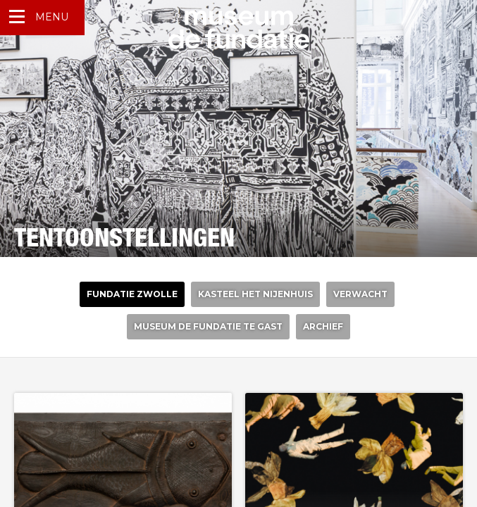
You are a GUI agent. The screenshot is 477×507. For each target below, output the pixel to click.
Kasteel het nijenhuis (255, 294)
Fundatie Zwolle (132, 294)
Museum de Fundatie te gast (208, 326)
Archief (323, 326)
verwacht (360, 294)
